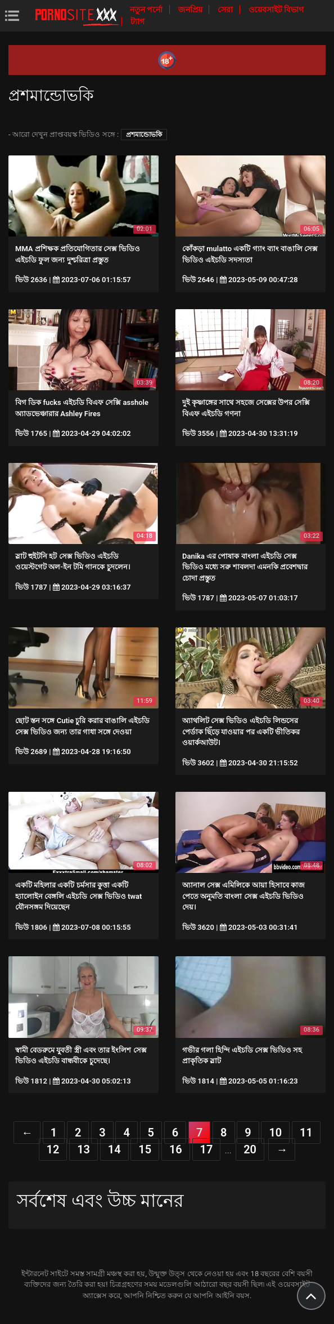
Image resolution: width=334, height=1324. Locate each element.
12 (53, 1149)
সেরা (226, 9)
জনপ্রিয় (191, 9)
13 (83, 1149)
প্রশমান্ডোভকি (144, 135)
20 (249, 1149)
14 (114, 1149)
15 (144, 1149)
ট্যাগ (137, 21)
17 (206, 1149)
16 (175, 1149)
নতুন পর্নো (147, 9)
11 (306, 1132)
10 (275, 1132)
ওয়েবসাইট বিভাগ (276, 9)
